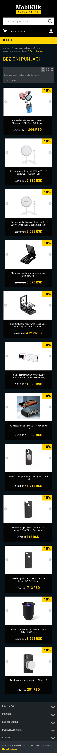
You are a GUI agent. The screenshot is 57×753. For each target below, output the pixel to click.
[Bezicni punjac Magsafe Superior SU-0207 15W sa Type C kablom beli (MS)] (28, 223)
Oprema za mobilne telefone (26, 48)
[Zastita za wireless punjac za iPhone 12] (28, 680)
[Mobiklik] (28, 7)
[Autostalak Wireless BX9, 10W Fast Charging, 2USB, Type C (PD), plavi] (28, 121)
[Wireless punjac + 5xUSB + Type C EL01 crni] (28, 427)
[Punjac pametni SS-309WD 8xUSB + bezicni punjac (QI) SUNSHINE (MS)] (28, 376)
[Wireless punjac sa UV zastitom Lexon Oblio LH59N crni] (28, 630)
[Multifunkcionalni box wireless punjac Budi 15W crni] (28, 274)
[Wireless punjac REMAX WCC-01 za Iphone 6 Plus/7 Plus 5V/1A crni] (28, 529)
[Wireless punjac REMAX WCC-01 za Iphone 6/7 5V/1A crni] (28, 579)
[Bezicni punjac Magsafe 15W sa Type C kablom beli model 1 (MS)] (28, 172)
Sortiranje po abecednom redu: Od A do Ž (23, 75)
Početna (6, 48)
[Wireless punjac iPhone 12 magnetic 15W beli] (28, 478)
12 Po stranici (11, 80)
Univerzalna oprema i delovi (15, 51)
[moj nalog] (51, 32)
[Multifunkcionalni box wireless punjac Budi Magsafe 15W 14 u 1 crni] (28, 325)
